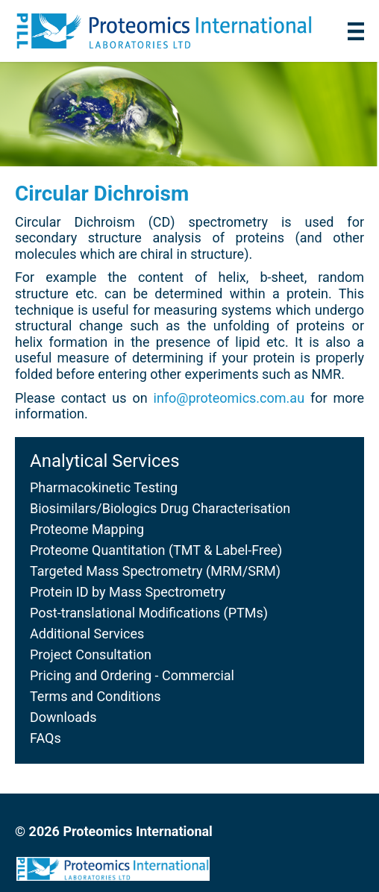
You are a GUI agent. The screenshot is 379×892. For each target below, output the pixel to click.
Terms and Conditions (95, 696)
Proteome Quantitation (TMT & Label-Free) (156, 550)
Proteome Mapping (87, 529)
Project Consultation (90, 654)
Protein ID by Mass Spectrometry (127, 592)
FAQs (45, 738)
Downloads (63, 717)
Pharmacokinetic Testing (104, 487)
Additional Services (87, 633)
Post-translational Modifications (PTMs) (149, 613)
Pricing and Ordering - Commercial (132, 675)
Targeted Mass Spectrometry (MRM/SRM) (155, 571)
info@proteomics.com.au (229, 398)
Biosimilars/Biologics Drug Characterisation (160, 508)
